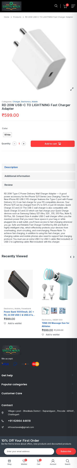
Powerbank (26, 308)
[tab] (38, 167)
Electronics (26, 101)
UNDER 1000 (58, 320)
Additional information (17, 176)
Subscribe (66, 451)
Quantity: (6, 143)
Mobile (34, 101)
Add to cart (51, 143)
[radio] (7, 134)
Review (8, 184)
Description (11, 167)
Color (5, 128)
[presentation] (71, 257)
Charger (16, 101)
